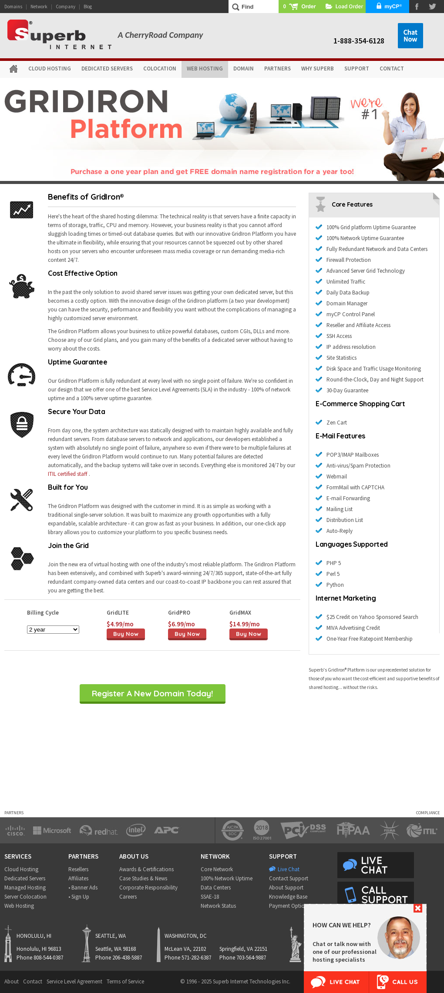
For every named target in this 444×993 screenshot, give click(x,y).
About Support (286, 887)
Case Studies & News (143, 878)
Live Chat (288, 869)
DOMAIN (243, 68)
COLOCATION (159, 68)
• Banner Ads (83, 887)
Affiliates (78, 878)
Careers (128, 896)
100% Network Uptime (226, 878)
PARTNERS (277, 68)
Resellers (78, 869)
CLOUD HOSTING (49, 68)
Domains (13, 6)
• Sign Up (78, 896)
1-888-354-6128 (358, 41)
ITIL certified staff (67, 474)
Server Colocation (25, 896)
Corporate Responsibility (148, 887)
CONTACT (392, 68)
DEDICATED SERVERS (107, 68)
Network (38, 6)
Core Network (217, 869)
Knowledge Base (288, 896)
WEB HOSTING (205, 68)
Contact (32, 981)
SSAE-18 (210, 896)
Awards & (130, 869)
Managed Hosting (25, 887)
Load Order (344, 6)
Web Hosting (19, 905)
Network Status (218, 905)
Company (65, 6)
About (11, 981)
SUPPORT (356, 68)
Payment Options (289, 905)
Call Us (398, 982)
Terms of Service (125, 981)
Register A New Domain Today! (152, 693)
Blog (88, 6)
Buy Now (125, 633)
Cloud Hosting (21, 869)
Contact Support (288, 878)
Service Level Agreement (74, 981)
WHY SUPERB (317, 68)
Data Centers (216, 887)
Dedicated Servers (24, 878)
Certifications (158, 869)
